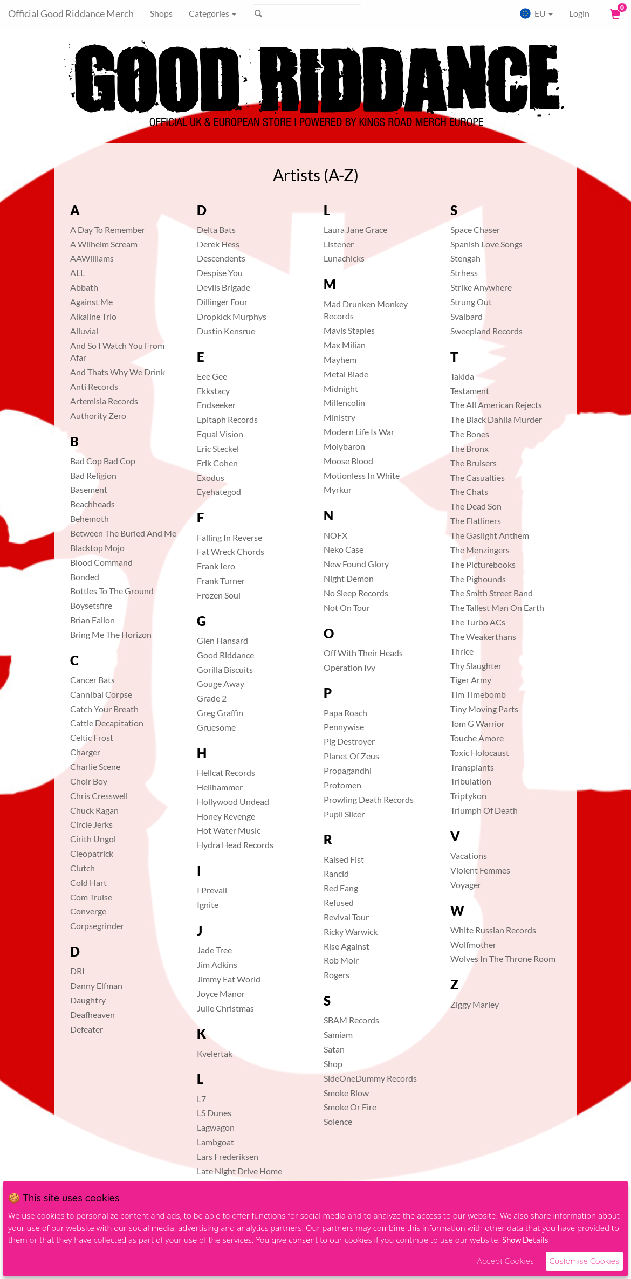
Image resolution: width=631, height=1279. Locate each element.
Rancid (336, 873)
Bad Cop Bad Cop (102, 461)
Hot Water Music (228, 830)
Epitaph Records (227, 419)
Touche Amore (477, 738)
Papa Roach (345, 712)
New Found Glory (356, 564)
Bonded (84, 577)
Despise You (220, 272)
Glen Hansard (222, 640)
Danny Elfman (96, 985)
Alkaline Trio (93, 316)
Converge (88, 911)
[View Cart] (614, 13)
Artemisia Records (104, 401)
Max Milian (345, 345)
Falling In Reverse (229, 537)
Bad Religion (93, 475)
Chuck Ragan (94, 810)
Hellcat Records (226, 772)
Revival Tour (346, 917)
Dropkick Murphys (231, 316)
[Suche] (306, 13)
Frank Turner (221, 580)
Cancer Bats (92, 680)
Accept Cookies (505, 1261)
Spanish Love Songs (486, 244)
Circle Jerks (91, 824)
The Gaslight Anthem (489, 535)
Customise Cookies (584, 1261)
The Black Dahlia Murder (496, 419)
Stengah (465, 258)
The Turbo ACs (477, 622)
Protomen (342, 785)
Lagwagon (216, 1127)
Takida (462, 376)
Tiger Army (470, 680)
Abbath (84, 287)
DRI (77, 971)
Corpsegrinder (97, 925)
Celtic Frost (91, 737)
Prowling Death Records (369, 799)
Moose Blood (348, 461)
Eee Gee (212, 376)
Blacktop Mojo (97, 547)
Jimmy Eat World (228, 979)
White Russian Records (493, 930)
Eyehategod (219, 491)
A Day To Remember (107, 229)
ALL (77, 272)
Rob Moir (341, 960)
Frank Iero (216, 566)
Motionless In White (362, 475)
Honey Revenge (226, 816)
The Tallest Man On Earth (497, 607)
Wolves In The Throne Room (502, 958)
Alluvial (84, 331)
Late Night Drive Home (239, 1171)
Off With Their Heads (363, 653)
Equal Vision (220, 434)
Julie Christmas (225, 1008)
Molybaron (344, 446)
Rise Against (346, 946)
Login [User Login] (579, 13)
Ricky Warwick (351, 931)
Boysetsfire (91, 605)
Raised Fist (344, 859)
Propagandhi (348, 770)
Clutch (82, 868)
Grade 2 (212, 698)
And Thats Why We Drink (117, 372)
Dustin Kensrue (226, 331)
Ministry (339, 417)
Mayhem (340, 359)
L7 (201, 1099)
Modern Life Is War (359, 432)
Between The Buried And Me (123, 533)
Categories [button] (212, 13)
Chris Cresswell (99, 795)
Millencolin (344, 402)
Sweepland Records (486, 331)
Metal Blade (346, 374)
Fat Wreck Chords (230, 551)
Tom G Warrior (477, 723)
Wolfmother (473, 944)
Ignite (207, 904)
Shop (333, 1063)
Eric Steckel (218, 448)
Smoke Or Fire (350, 1107)
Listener (339, 244)
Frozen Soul (219, 595)
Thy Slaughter (476, 666)
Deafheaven (92, 1014)
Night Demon (349, 578)
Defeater (86, 1029)
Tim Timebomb (478, 694)
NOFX (335, 535)
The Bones (469, 434)
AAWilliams (92, 258)
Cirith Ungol (93, 839)
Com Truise (91, 897)
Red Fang (341, 888)
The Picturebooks (483, 564)
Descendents (221, 258)
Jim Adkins (217, 964)
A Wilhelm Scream (104, 244)
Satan (334, 1049)
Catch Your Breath (104, 709)
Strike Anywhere (481, 287)
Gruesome (216, 727)
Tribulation (470, 781)
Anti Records (94, 386)
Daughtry (88, 1000)
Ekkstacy (213, 391)
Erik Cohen (217, 463)
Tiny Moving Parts (484, 709)
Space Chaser (475, 229)
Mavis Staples (349, 330)
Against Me (91, 302)
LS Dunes (214, 1113)
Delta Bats (216, 229)
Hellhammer (220, 787)
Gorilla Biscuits (225, 669)
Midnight (341, 388)
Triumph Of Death (484, 810)
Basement (88, 489)
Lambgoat (215, 1142)
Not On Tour (347, 607)
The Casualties (477, 477)
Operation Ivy (349, 667)
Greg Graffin (220, 712)
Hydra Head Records (235, 845)
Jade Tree (214, 950)
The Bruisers (473, 463)
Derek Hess (218, 244)
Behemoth (89, 518)
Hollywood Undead (233, 801)
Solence (338, 1121)
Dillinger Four (222, 302)
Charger (85, 752)
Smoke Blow (346, 1093)
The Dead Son (476, 506)
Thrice (462, 651)
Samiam (338, 1034)
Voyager (465, 884)
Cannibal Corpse (101, 694)
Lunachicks (344, 258)
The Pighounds (478, 579)
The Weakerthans (483, 636)
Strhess (464, 272)
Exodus (210, 477)
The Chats (469, 491)
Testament (469, 391)
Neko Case (343, 549)
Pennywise (344, 726)
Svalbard (466, 316)
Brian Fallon (92, 620)
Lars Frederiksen (227, 1156)
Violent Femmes (480, 870)
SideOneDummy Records (370, 1078)
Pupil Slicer (344, 814)
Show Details (525, 1239)
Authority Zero (98, 415)
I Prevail (212, 890)
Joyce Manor (221, 993)
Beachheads (92, 504)
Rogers (336, 974)
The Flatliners (475, 520)
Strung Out (471, 302)
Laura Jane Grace (355, 229)
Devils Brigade (223, 287)
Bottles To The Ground (112, 591)
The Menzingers (480, 550)
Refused (339, 902)
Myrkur (338, 489)
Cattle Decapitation (106, 723)
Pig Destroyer (349, 741)
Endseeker (216, 405)
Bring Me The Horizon (111, 634)
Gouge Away (220, 683)
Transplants (472, 767)
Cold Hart (88, 882)
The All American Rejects (496, 405)
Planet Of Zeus (351, 756)
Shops (161, 13)
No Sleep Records (356, 593)
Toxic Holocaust (479, 752)
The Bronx (469, 448)
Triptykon (468, 795)
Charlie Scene (95, 766)
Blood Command (101, 562)
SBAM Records (351, 1020)
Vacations (468, 855)
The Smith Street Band (491, 593)
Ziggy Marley (474, 1004)
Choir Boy (88, 781)
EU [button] (536, 13)
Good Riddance (225, 655)
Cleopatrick (91, 853)
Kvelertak (214, 1053)
